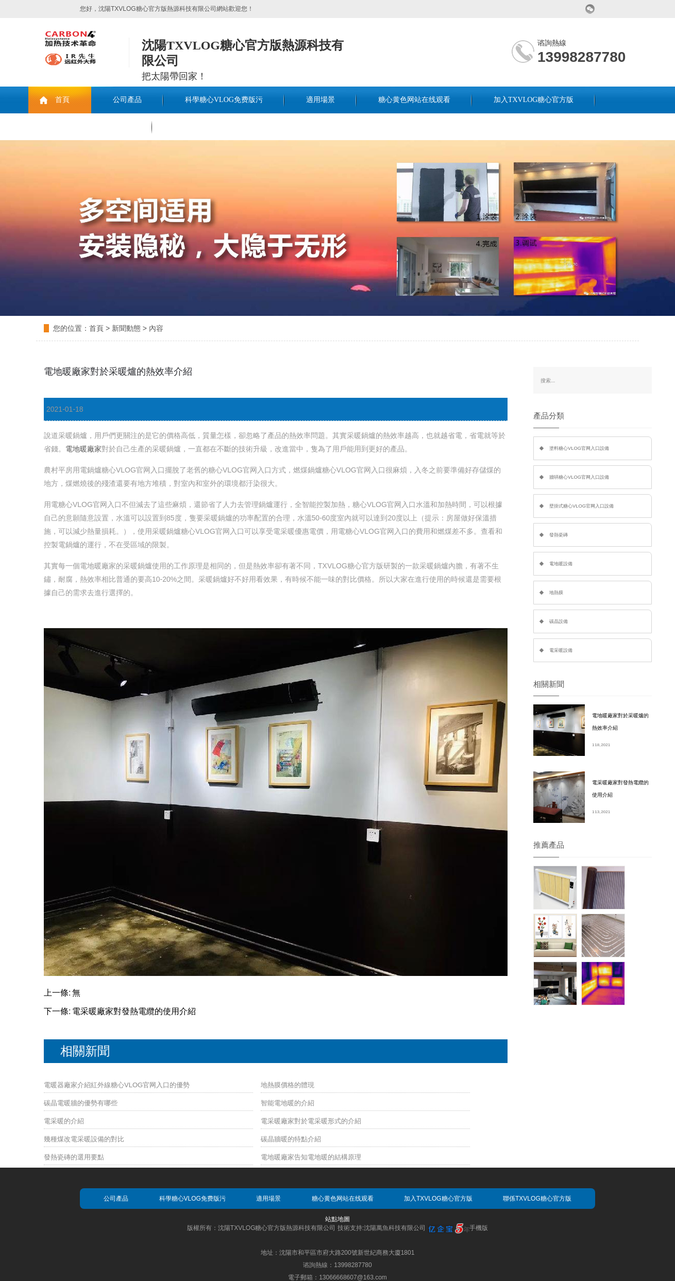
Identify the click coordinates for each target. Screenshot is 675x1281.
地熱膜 (556, 592)
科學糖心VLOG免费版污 (224, 100)
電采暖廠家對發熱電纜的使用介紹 (134, 1011)
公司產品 (127, 100)
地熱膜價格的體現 (287, 1085)
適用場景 (320, 100)
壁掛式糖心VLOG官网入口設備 (581, 506)
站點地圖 (337, 1219)
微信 (590, 9)
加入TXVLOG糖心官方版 (534, 100)
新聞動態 (126, 328)
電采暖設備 (560, 650)
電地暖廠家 (83, 449)
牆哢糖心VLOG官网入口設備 (579, 477)
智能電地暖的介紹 (287, 1103)
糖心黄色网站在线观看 (414, 100)
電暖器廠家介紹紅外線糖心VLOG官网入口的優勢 (117, 1085)
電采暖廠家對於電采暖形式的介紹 (311, 1121)
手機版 (478, 1228)
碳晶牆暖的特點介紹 (291, 1139)
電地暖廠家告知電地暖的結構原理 (311, 1157)
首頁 (62, 100)
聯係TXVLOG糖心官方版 (90, 126)
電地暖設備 (560, 563)
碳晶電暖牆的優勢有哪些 (80, 1103)
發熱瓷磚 (558, 534)
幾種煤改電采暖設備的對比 (84, 1139)
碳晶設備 (558, 621)
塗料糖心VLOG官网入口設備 (579, 448)
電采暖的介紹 (64, 1121)
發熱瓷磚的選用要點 (74, 1157)
